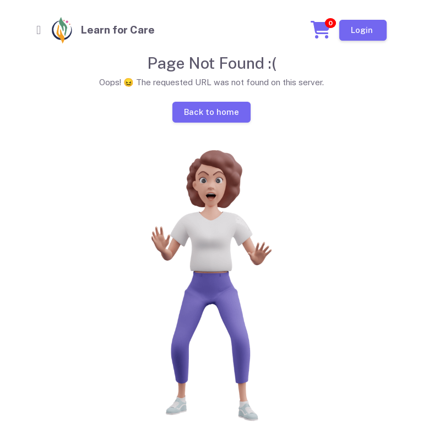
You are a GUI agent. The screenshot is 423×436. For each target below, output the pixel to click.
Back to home (211, 111)
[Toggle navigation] (38, 30)
